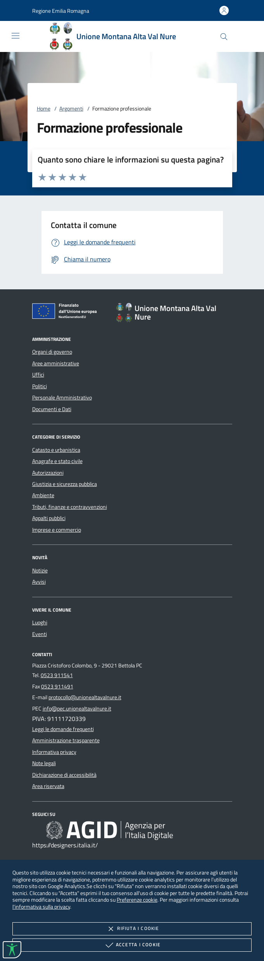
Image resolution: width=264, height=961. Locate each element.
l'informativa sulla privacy (41, 906)
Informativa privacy (54, 752)
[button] (60, 10)
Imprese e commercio (56, 529)
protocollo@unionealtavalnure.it (84, 697)
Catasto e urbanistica (56, 450)
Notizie (40, 570)
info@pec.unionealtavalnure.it (77, 708)
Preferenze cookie (137, 899)
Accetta (132, 945)
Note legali (44, 763)
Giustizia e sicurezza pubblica (64, 484)
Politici (39, 386)
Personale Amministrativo (62, 397)
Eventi (39, 634)
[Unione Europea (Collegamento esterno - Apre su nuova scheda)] (66, 312)
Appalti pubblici (49, 518)
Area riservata (48, 786)
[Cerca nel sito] (224, 36)
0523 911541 (57, 675)
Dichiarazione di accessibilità (64, 775)
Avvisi (39, 581)
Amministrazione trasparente (66, 740)
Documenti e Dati (51, 409)
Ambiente (43, 495)
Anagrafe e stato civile (57, 461)
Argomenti (71, 108)
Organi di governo (52, 351)
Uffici (38, 374)
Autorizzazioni (48, 472)
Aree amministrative (55, 363)
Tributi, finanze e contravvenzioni (69, 507)
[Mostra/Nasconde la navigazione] (15, 35)
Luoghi (39, 622)
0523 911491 (57, 686)
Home (43, 108)
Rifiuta (132, 929)
